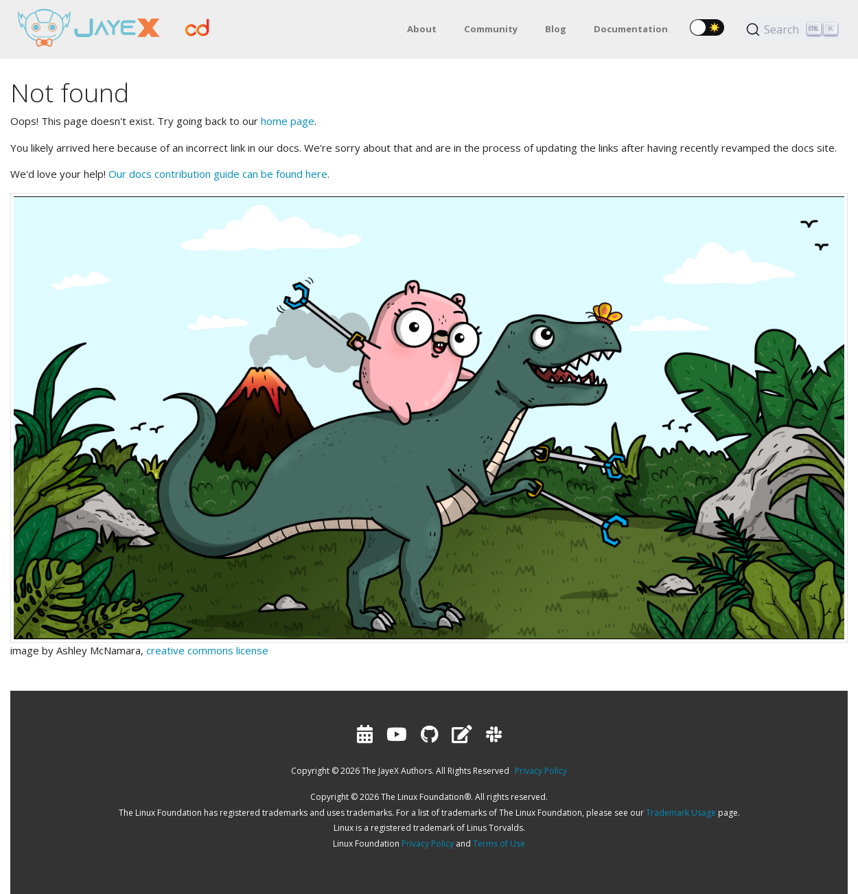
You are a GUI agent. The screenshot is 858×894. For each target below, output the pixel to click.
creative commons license (207, 650)
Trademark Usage (681, 812)
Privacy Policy (541, 771)
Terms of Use (499, 843)
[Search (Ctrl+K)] (794, 29)
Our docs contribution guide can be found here (217, 174)
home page (287, 121)
